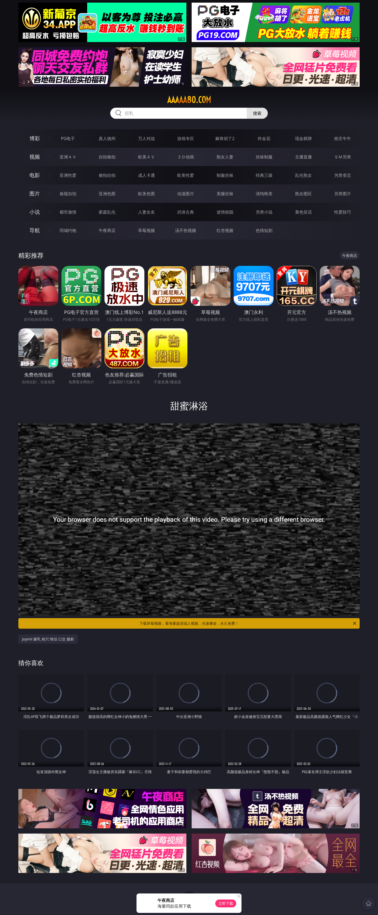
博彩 (34, 138)
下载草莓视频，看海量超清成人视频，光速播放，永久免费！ (248, 623)
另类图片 (342, 194)
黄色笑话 (303, 212)
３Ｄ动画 (185, 157)
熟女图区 (303, 194)
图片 (34, 193)
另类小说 (264, 212)
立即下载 (225, 903)
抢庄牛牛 (342, 138)
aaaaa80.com (189, 100)
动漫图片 (185, 194)
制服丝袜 (225, 175)
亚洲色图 (107, 194)
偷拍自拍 (107, 175)
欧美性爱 (185, 175)
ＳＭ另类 (342, 157)
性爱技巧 (342, 212)
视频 (34, 156)
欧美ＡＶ (146, 157)
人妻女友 (146, 212)
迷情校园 (225, 212)
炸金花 (264, 138)
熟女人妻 (225, 157)
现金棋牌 (303, 138)
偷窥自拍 (68, 194)
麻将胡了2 (224, 138)
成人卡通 (146, 175)
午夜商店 (107, 230)
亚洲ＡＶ (68, 157)
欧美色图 (146, 194)
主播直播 (303, 157)
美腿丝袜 (225, 194)
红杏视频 (225, 230)
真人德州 (107, 138)
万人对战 (146, 138)
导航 (34, 230)
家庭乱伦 (107, 212)
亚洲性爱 (68, 175)
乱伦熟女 (303, 175)
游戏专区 (185, 138)
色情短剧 (264, 230)
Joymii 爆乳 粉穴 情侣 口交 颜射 (48, 639)
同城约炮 (68, 230)
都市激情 (68, 212)
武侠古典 (185, 212)
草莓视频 (146, 230)
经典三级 (264, 175)
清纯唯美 (264, 194)
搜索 (257, 113)
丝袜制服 (264, 157)
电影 (34, 175)
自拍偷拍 (107, 157)
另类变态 (342, 175)
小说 (34, 211)
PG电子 (68, 138)
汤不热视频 (185, 230)
